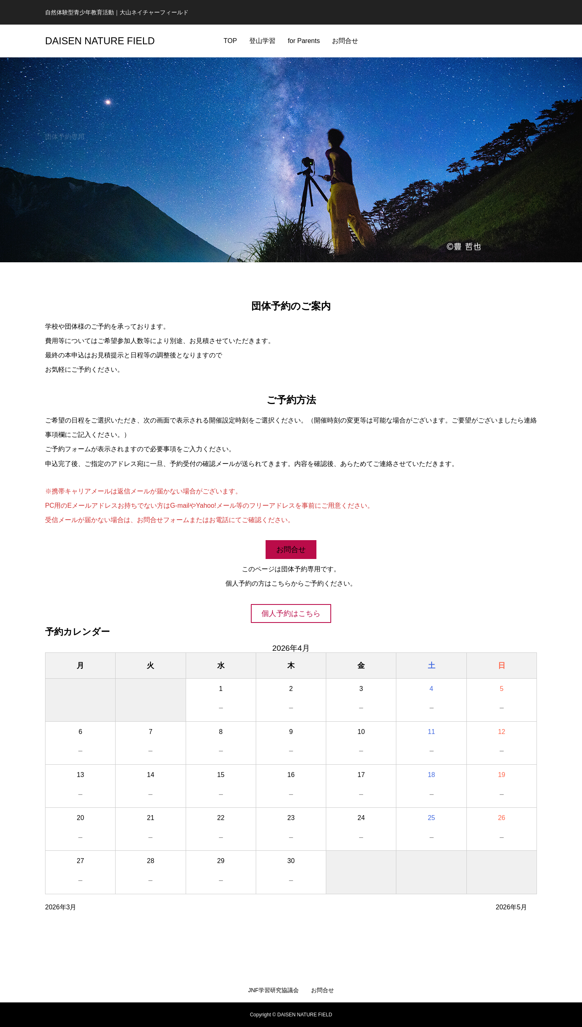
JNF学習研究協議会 (273, 990)
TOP (230, 40)
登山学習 (262, 40)
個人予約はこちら (291, 613)
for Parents (304, 40)
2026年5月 (511, 907)
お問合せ (345, 40)
